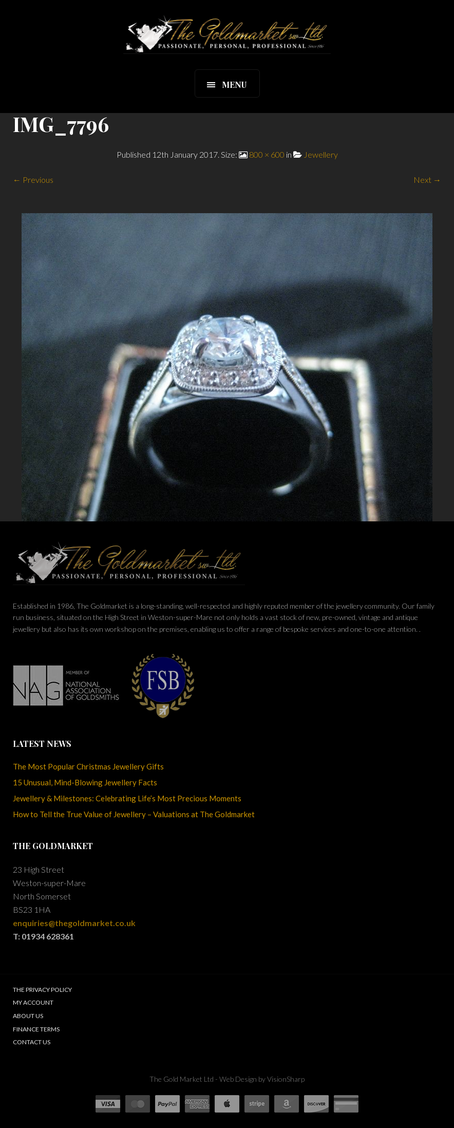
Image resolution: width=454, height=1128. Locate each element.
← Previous (33, 179)
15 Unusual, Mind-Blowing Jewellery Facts (85, 782)
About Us (28, 1016)
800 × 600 (267, 154)
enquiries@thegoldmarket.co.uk (74, 923)
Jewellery (321, 154)
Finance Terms (36, 1029)
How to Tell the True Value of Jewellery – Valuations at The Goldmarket (134, 814)
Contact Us (31, 1042)
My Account (33, 1002)
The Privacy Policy (42, 989)
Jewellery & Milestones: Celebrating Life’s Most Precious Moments (127, 798)
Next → (427, 179)
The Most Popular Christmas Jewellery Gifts (88, 766)
